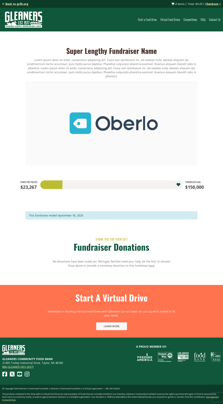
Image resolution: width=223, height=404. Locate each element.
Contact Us (215, 19)
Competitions (190, 19)
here (151, 265)
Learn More (111, 326)
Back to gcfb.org (15, 4)
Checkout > (213, 4)
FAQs (203, 19)
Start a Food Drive (147, 19)
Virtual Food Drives (170, 19)
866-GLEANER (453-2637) (18, 367)
